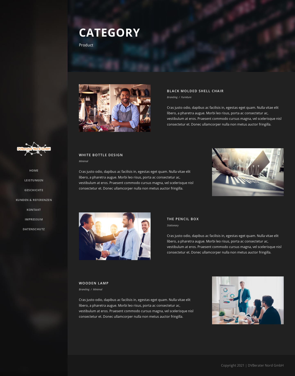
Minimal (83, 161)
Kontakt (34, 210)
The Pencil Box (183, 219)
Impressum (34, 219)
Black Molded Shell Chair (195, 91)
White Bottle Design (101, 155)
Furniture (186, 97)
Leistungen (33, 180)
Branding (172, 97)
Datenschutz (34, 229)
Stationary (173, 225)
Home (34, 170)
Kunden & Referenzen (34, 200)
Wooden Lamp (94, 283)
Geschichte (33, 190)
